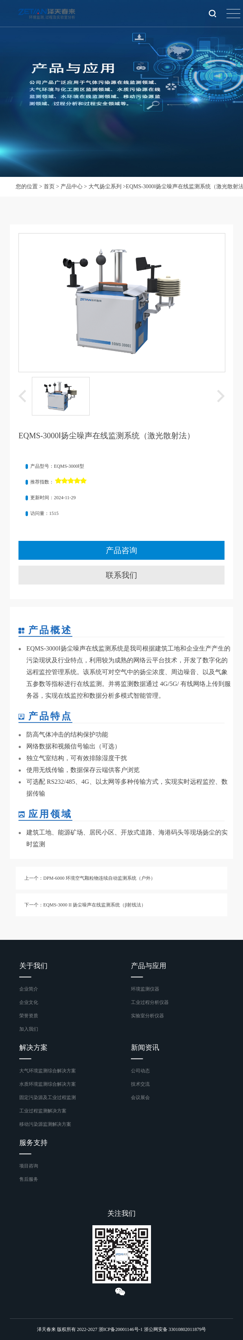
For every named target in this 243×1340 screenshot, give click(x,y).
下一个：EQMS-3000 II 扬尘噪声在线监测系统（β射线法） (85, 905)
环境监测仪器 (145, 989)
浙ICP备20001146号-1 (121, 1329)
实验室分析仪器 (147, 1015)
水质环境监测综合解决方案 (47, 1084)
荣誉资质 (28, 1015)
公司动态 (140, 1070)
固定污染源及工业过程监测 (47, 1097)
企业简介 (28, 989)
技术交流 (140, 1084)
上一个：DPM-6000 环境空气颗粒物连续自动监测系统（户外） (89, 878)
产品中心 (72, 186)
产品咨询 (121, 550)
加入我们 (28, 1029)
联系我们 (121, 575)
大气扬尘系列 (105, 186)
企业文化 (28, 1002)
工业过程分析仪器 (150, 1002)
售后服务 (28, 1179)
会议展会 (140, 1097)
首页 (49, 186)
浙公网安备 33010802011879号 (175, 1329)
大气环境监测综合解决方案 (47, 1070)
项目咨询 (28, 1166)
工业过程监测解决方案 (42, 1111)
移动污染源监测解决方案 (45, 1124)
